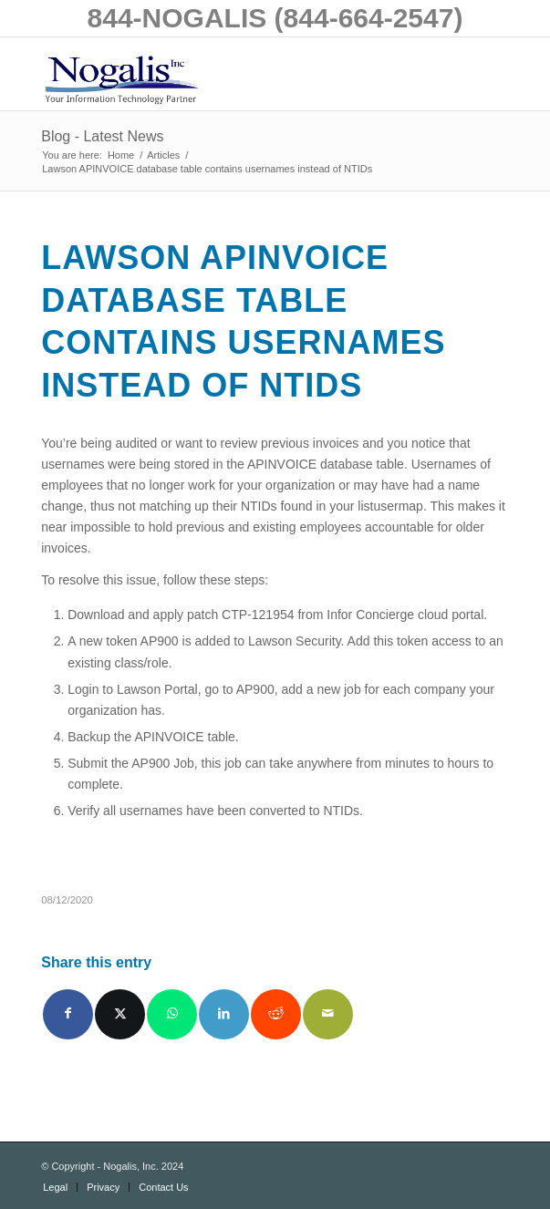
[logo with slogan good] (228, 73)
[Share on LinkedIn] (224, 1014)
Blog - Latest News (102, 136)
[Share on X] (120, 1014)
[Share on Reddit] (276, 1014)
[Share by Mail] (328, 1014)
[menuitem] (55, 1187)
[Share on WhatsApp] (172, 1014)
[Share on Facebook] (68, 1014)
